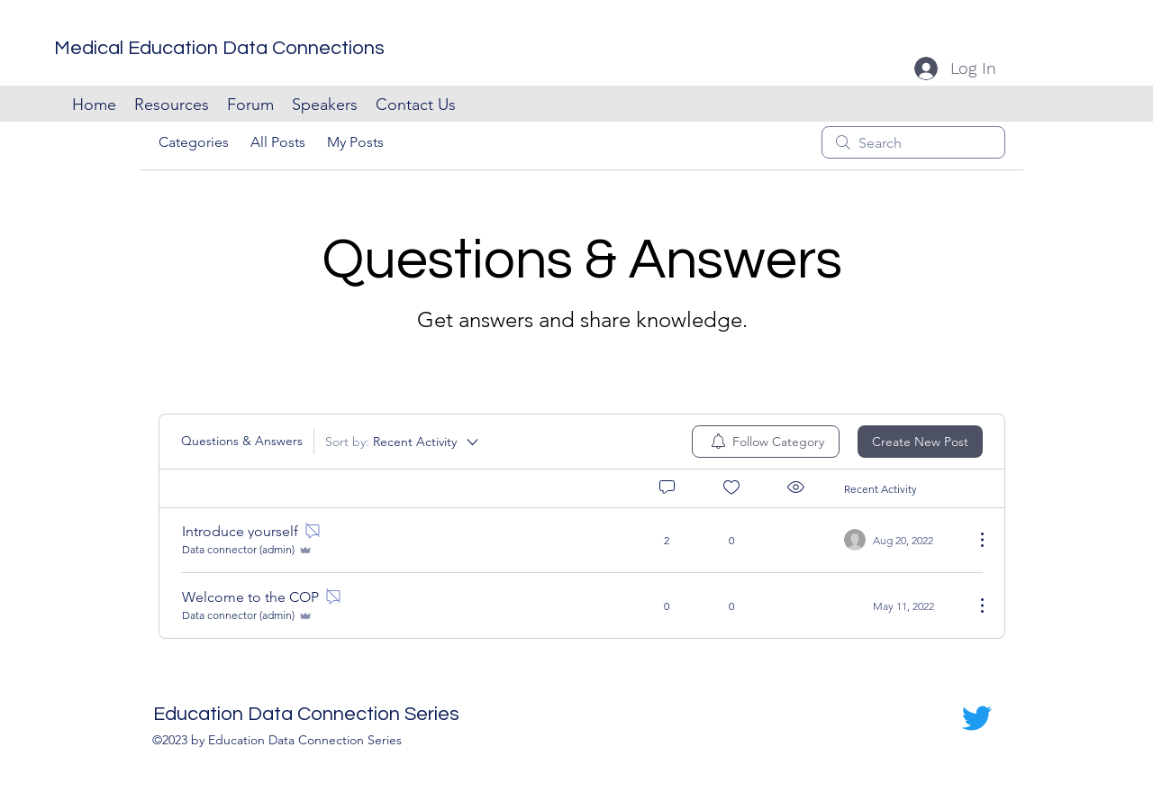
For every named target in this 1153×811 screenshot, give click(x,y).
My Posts (355, 141)
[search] (913, 142)
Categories (194, 141)
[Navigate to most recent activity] (902, 540)
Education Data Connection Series (306, 714)
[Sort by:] (403, 441)
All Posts (277, 141)
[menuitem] (766, 441)
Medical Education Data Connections (219, 48)
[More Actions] (973, 540)
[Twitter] (976, 717)
